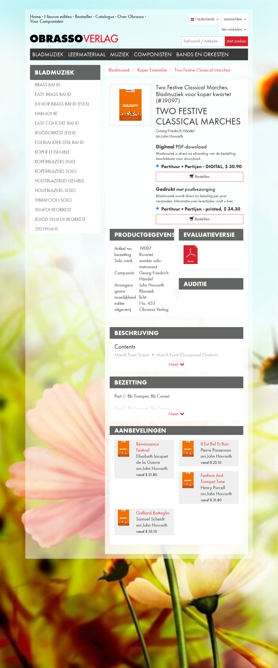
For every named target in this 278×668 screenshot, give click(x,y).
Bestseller (83, 16)
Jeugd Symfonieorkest (60, 219)
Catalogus (104, 16)
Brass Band (47, 84)
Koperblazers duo (55, 161)
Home (35, 16)
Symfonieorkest (53, 209)
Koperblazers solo (56, 171)
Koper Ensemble (52, 152)
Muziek (119, 54)
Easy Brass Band (53, 94)
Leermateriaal (86, 54)
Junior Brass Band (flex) (62, 104)
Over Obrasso (130, 16)
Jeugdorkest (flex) (55, 133)
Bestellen (200, 176)
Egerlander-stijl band (59, 142)
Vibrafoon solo (53, 200)
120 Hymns (46, 229)
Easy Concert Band (57, 123)
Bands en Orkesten (202, 54)
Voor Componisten (46, 21)
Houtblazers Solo (55, 190)
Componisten (153, 54)
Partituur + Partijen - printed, (200, 209)
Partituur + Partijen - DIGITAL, (201, 166)
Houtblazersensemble (59, 181)
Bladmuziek (48, 54)
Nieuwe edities (58, 16)
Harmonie (46, 113)
